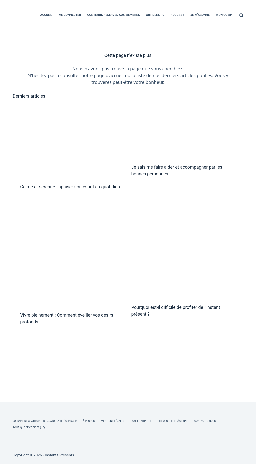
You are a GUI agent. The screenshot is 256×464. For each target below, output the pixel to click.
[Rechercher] (241, 15)
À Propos (89, 421)
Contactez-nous (205, 421)
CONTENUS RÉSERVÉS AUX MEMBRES (113, 15)
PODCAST (177, 15)
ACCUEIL (46, 15)
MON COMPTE (226, 15)
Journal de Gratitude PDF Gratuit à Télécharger (45, 421)
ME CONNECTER (70, 15)
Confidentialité (141, 421)
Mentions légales (112, 421)
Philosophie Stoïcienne (173, 421)
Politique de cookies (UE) (29, 427)
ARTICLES (156, 15)
